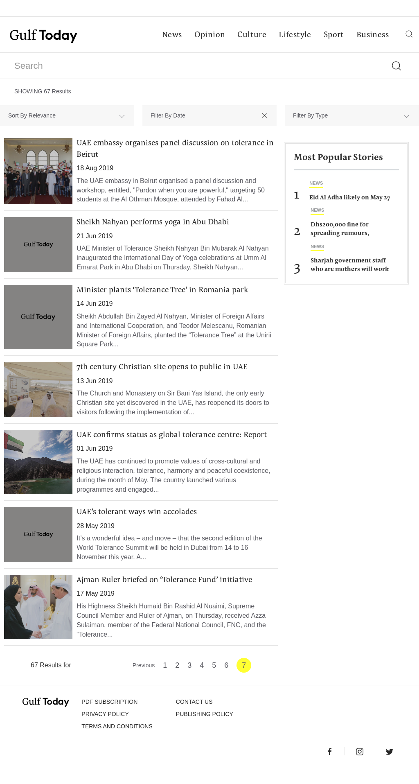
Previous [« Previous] (144, 679)
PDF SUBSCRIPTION (109, 716)
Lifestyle (294, 35)
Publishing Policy (204, 728)
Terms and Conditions (116, 740)
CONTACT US (194, 716)
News (172, 35)
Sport (333, 35)
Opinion (209, 35)
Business (372, 35)
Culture (251, 35)
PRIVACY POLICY (104, 728)
